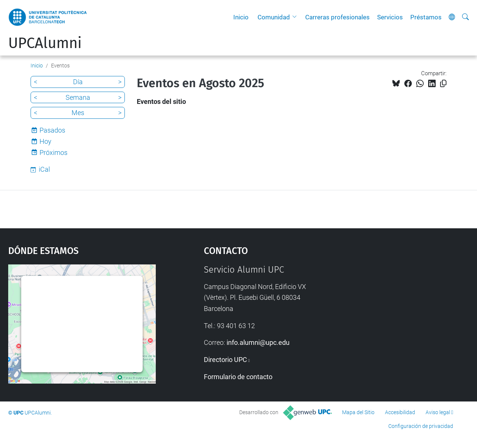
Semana (78, 97)
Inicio (241, 17)
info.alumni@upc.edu (258, 342)
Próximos (53, 152)
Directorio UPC (225, 359)
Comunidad (274, 17)
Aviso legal (438, 412)
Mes (78, 113)
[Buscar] (465, 17)
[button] (296, 17)
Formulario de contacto (238, 377)
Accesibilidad (400, 412)
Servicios (390, 17)
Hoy (45, 141)
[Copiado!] (443, 83)
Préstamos (426, 17)
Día (78, 82)
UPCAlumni (45, 43)
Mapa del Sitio (358, 412)
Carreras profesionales (337, 17)
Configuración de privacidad (420, 426)
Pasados (52, 130)
